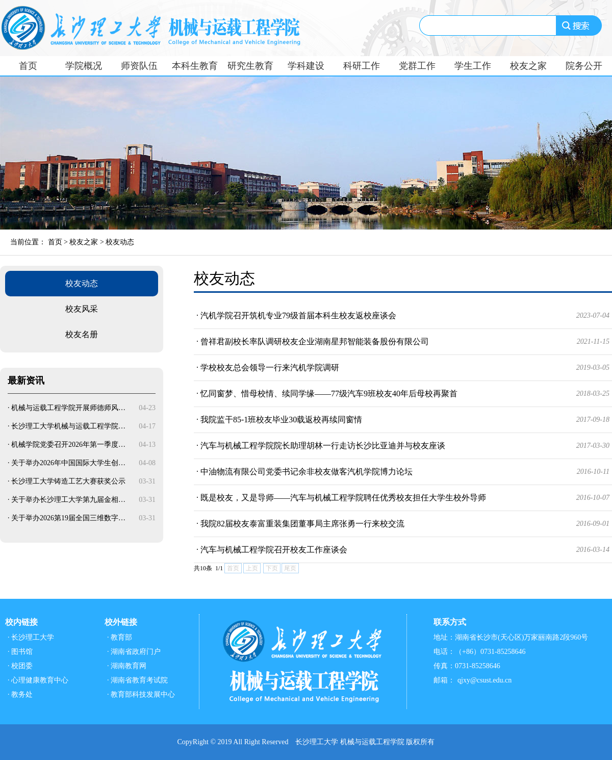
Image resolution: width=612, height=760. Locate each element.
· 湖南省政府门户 (134, 651)
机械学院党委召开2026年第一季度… (68, 444)
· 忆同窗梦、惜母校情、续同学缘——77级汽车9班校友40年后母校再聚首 (402, 394)
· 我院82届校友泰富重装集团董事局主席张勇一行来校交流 (402, 524)
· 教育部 (119, 637)
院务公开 (584, 66)
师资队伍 (139, 66)
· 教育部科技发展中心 (141, 694)
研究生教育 (250, 66)
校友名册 (81, 334)
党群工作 (417, 66)
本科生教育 (195, 66)
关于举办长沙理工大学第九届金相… (68, 499)
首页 (28, 66)
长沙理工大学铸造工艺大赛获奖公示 (68, 481)
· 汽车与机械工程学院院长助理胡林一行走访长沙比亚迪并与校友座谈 (402, 446)
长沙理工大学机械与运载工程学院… (68, 426)
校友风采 (81, 309)
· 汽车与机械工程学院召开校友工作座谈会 (402, 550)
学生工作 (472, 66)
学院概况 (83, 66)
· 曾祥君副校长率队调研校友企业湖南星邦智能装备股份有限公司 (402, 341)
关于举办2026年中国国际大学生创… (68, 463)
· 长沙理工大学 (31, 637)
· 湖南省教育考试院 (137, 680)
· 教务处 (20, 694)
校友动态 (120, 242)
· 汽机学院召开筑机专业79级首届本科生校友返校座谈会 (402, 315)
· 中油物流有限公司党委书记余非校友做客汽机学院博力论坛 (402, 472)
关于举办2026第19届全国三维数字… (68, 518)
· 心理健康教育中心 (38, 680)
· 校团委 (20, 666)
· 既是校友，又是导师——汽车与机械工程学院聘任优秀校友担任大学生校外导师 (402, 498)
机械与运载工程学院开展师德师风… (68, 408)
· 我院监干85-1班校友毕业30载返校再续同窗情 (402, 420)
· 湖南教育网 (126, 666)
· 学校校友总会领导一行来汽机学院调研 (402, 368)
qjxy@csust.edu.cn (484, 680)
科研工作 (361, 66)
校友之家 (528, 66)
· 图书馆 (20, 651)
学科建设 (306, 66)
